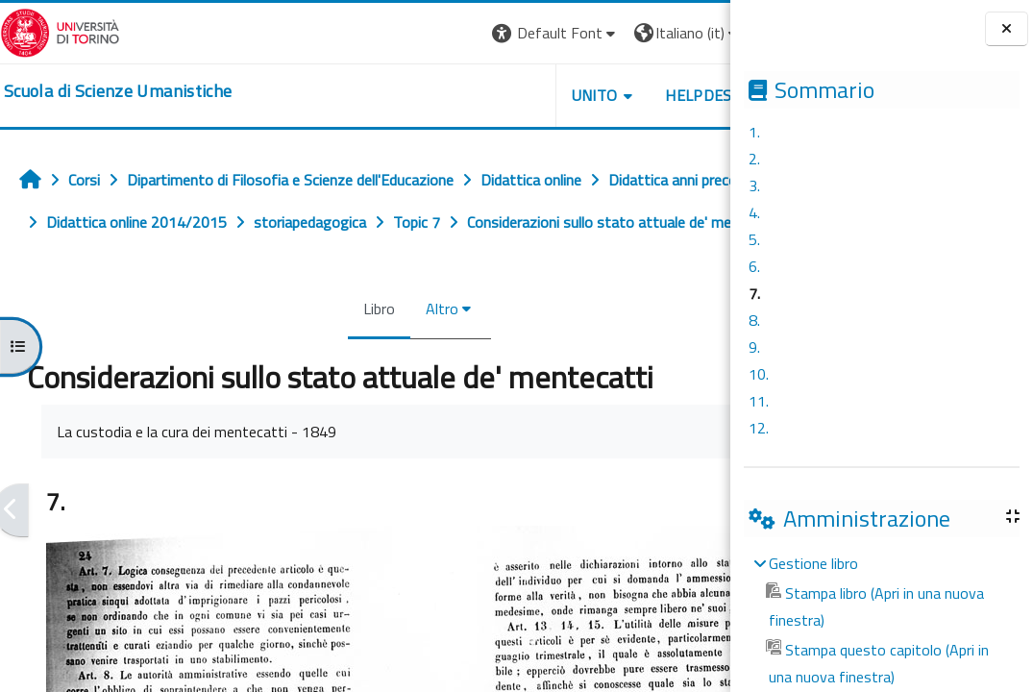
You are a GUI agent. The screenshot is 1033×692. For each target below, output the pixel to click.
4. (754, 212)
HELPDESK (614, 95)
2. (754, 158)
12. (759, 427)
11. (759, 400)
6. (754, 266)
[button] (466, 33)
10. (759, 373)
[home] (118, 91)
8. (754, 320)
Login (697, 32)
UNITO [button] (505, 95)
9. (754, 346)
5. (754, 239)
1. (754, 131)
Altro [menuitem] (397, 350)
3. (754, 185)
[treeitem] (881, 620)
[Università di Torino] (60, 30)
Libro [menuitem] (335, 350)
